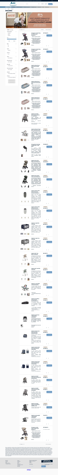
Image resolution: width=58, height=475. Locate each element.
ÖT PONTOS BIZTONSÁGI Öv (12, 77)
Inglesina (9, 50)
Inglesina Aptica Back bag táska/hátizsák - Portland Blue (35, 362)
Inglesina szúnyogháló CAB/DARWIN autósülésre (35, 416)
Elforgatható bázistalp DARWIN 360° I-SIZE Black (35, 145)
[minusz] (45, 35)
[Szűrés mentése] (10, 29)
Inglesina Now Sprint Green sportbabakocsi (35, 176)
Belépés (18, 460)
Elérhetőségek (31, 464)
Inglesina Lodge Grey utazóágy (35, 239)
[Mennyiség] (44, 35)
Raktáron (9, 35)
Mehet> (43, 466)
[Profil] (46, 4)
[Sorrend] (49, 29)
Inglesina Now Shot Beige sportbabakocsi (35, 161)
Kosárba (50, 35)
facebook (29, 466)
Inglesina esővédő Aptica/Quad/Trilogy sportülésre (35, 389)
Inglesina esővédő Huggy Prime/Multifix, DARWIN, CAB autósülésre (35, 405)
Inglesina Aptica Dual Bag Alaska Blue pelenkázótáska (35, 332)
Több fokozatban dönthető (11, 73)
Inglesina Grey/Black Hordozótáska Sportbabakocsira (35, 299)
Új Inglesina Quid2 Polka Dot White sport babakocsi (36, 34)
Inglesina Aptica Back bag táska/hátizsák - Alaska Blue (35, 348)
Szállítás (30, 462)
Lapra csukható (10, 69)
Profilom (18, 462)
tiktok (33, 466)
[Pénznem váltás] (42, 4)
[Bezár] (52, 0)
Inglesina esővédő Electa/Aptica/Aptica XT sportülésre (35, 115)
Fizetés (30, 461)
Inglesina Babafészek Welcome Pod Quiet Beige (35, 66)
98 (8, 46)
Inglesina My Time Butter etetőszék (34, 254)
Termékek (6, 461)
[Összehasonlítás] (46, 45)
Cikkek (6, 462)
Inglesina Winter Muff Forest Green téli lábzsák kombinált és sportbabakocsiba (35, 192)
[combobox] (32, 4)
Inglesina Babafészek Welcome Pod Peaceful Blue (35, 82)
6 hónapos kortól (10, 65)
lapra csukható (10, 61)
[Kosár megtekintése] (50, 4)
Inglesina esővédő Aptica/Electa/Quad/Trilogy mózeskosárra (36, 377)
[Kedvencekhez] (48, 45)
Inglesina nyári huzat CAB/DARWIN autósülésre (35, 316)
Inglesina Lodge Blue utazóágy (35, 224)
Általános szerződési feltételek (33, 460)
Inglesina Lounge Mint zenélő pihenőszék (35, 284)
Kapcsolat (18, 466)
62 (8, 45)
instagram (31, 466)
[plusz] (45, 34)
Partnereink (18, 465)
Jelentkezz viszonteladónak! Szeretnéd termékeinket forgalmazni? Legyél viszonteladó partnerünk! (28, 0)
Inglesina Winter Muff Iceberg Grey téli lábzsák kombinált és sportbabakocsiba (35, 208)
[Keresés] (39, 4)
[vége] (14, 41)
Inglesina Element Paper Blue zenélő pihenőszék (36, 130)
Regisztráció (18, 461)
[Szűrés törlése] (12, 29)
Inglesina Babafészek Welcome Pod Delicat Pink (35, 98)
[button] (8, 7)
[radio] (41, 29)
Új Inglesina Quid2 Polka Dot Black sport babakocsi (36, 50)
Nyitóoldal (6, 460)
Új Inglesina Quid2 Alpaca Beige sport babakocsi (35, 428)
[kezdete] (9, 41)
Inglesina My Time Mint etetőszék (35, 269)
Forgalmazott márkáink (20, 464)
